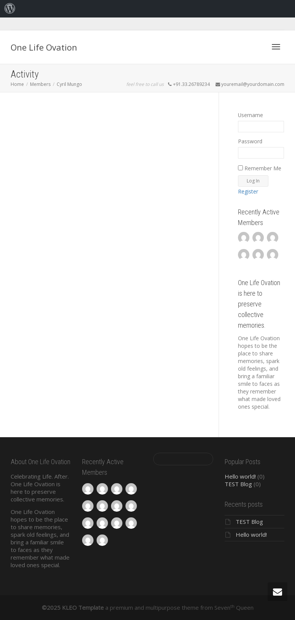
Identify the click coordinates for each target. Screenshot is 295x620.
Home (17, 84)
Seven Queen (234, 607)
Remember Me (259, 168)
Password (250, 141)
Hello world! (240, 476)
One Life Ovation (44, 47)
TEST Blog (238, 484)
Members (40, 84)
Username (250, 115)
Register (248, 191)
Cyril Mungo (69, 84)
